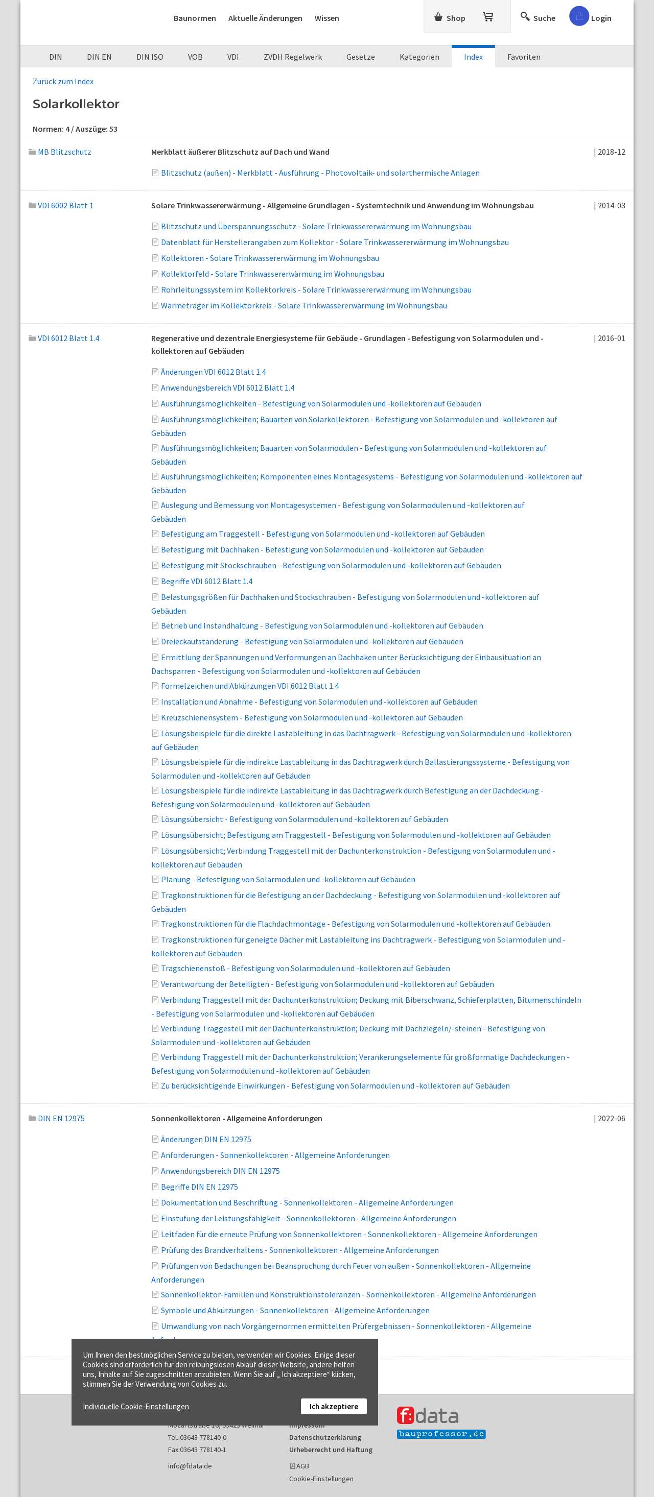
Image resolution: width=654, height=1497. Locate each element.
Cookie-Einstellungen (321, 1478)
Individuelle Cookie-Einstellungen (136, 1406)
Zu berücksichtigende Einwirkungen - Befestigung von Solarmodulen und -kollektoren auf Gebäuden (335, 1085)
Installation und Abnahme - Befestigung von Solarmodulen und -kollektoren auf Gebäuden (319, 701)
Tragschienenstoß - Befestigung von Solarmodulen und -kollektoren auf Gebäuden (305, 968)
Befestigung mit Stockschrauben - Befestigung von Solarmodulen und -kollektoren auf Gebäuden (331, 565)
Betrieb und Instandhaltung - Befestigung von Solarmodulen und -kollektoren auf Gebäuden (322, 625)
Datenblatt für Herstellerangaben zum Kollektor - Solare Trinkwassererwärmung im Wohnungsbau (335, 242)
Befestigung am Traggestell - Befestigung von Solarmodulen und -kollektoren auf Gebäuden (323, 533)
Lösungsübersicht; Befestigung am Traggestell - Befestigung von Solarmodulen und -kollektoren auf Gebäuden (356, 835)
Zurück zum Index (63, 81)
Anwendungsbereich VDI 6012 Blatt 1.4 (227, 387)
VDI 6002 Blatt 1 (61, 205)
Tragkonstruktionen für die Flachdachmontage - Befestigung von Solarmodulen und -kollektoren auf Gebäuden (355, 924)
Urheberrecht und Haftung (330, 1449)
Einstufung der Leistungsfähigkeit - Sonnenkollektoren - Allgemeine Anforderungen (308, 1218)
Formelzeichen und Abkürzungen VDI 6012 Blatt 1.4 (250, 686)
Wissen (327, 18)
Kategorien (419, 57)
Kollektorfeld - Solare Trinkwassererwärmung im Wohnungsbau (272, 274)
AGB (302, 1465)
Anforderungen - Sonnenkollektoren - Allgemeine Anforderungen (275, 1155)
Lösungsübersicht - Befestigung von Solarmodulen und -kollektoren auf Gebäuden (304, 819)
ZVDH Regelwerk (293, 57)
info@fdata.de (190, 1465)
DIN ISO (150, 57)
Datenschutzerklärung (325, 1437)
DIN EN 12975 (57, 1118)
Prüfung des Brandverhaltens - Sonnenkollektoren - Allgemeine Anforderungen (300, 1250)
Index (473, 57)
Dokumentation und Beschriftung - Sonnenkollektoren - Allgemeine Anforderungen (307, 1202)
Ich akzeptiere (334, 1406)
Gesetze (360, 57)
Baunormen (195, 18)
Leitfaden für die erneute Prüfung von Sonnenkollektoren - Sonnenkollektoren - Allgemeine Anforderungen (349, 1234)
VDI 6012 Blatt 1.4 (64, 338)
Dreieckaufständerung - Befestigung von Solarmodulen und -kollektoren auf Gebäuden (312, 641)
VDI (233, 57)
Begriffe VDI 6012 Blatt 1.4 (206, 581)
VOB (195, 57)
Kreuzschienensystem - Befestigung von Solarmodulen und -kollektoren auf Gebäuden (312, 717)
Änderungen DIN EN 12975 (206, 1139)
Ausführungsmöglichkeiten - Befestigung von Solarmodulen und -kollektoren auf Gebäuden (321, 403)
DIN (55, 57)
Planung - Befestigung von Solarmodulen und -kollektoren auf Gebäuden (288, 879)
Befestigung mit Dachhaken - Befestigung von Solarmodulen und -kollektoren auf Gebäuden (322, 549)
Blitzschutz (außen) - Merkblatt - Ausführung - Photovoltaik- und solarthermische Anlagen (320, 172)
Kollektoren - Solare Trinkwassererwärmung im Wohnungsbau (270, 258)
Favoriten (524, 57)
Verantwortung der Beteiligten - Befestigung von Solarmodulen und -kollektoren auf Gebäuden (327, 984)
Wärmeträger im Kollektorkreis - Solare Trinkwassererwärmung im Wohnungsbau (304, 305)
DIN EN (99, 57)
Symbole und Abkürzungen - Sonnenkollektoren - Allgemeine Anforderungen (295, 1310)
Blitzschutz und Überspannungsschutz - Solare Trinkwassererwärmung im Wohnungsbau (316, 226)
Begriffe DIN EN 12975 (199, 1186)
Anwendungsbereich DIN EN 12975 (220, 1171)
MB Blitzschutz (60, 152)
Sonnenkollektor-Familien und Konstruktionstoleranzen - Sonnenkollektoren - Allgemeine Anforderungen (348, 1294)
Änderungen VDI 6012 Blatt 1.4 (213, 372)
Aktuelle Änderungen (265, 18)
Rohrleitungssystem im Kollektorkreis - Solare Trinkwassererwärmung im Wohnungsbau (316, 289)
